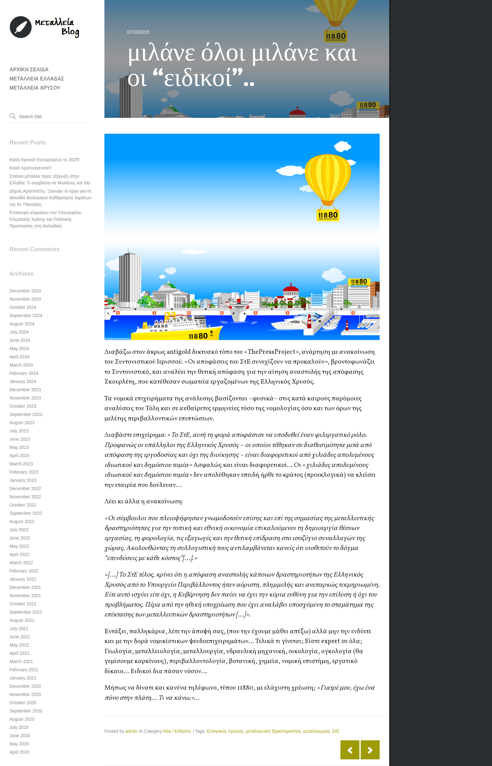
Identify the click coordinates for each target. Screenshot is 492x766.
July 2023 (18, 430)
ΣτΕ (335, 731)
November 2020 (25, 694)
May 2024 (19, 348)
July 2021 (18, 628)
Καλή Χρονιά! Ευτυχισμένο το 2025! (44, 159)
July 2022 (18, 529)
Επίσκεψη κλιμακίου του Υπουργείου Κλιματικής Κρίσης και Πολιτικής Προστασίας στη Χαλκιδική (45, 219)
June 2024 (19, 340)
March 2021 (21, 661)
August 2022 (21, 521)
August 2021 (21, 620)
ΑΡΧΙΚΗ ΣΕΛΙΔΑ (28, 69)
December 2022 (25, 488)
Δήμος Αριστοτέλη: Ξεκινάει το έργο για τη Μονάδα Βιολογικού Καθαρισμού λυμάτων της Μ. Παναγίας (50, 197)
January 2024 (22, 381)
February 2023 (23, 472)
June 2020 (19, 735)
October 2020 (22, 702)
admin (131, 731)
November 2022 (25, 496)
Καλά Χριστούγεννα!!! (30, 167)
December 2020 (25, 686)
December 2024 (25, 290)
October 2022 (22, 504)
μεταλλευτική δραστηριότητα (273, 731)
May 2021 (19, 645)
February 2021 (23, 669)
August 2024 (21, 323)
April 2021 (19, 653)
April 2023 (19, 455)
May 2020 (19, 743)
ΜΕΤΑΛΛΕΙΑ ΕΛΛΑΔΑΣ (36, 78)
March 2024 (21, 364)
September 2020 (25, 710)
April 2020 (19, 752)
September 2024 (25, 315)
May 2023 (19, 447)
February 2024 (23, 373)
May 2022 (19, 546)
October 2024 (22, 307)
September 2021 (25, 612)
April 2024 (19, 356)
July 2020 (18, 727)
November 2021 (25, 595)
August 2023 (21, 422)
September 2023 (25, 414)
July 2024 (18, 332)
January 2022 (22, 579)
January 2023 (22, 480)
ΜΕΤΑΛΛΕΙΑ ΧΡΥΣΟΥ (34, 88)
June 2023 (19, 439)
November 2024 (25, 299)
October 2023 (22, 406)
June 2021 (19, 636)
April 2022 (19, 554)
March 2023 (21, 463)
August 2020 (21, 719)
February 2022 (23, 570)
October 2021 (22, 603)
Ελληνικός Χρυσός (225, 731)
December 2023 (25, 389)
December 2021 (25, 587)
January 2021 (22, 677)
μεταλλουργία (316, 731)
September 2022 (25, 513)
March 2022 (21, 562)
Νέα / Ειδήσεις (177, 731)
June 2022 (19, 537)
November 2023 (25, 397)
